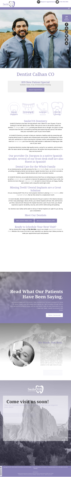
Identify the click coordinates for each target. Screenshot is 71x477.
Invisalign (55, 304)
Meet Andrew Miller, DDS (24, 221)
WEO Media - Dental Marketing (33, 467)
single (18, 195)
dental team (18, 141)
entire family (40, 169)
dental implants (54, 193)
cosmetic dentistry (19, 179)
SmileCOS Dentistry (19, 467)
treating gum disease (55, 169)
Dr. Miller (26, 127)
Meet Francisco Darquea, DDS (46, 221)
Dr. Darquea (17, 127)
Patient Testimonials (54, 315)
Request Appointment (35, 90)
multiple (24, 195)
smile (61, 149)
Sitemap (35, 468)
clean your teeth (29, 181)
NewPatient (66, 18)
